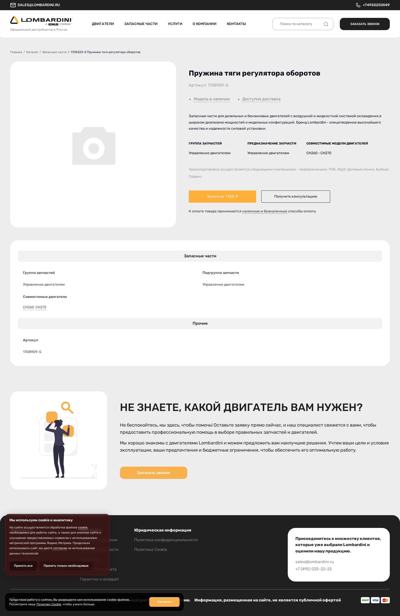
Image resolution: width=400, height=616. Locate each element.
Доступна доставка (261, 99)
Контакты (236, 24)
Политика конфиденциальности (166, 539)
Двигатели (103, 24)
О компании (205, 24)
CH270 (40, 307)
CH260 (28, 307)
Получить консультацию (295, 196)
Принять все (23, 565)
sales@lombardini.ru (35, 5)
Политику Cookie (48, 604)
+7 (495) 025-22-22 (313, 568)
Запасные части (141, 24)
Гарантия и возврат (99, 579)
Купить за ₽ (222, 196)
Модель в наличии (212, 99)
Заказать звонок (365, 24)
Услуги (175, 24)
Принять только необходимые (66, 565)
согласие (60, 548)
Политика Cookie (150, 549)
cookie (83, 527)
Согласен (164, 601)
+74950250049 (372, 5)
